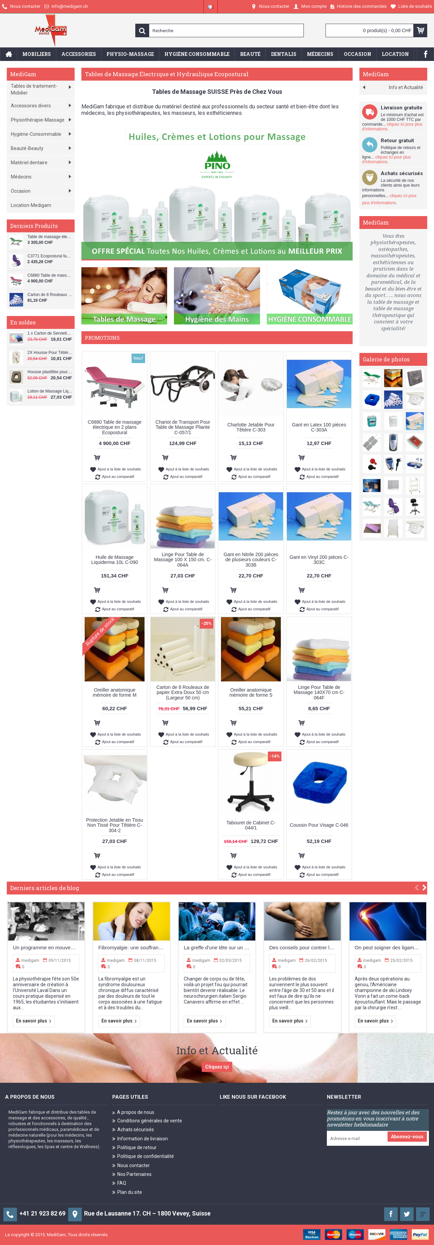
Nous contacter (131, 1166)
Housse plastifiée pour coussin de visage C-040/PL (50, 372)
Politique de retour (134, 1148)
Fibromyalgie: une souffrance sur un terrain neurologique (131, 947)
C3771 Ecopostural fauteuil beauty (50, 256)
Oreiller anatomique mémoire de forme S (251, 692)
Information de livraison (140, 1139)
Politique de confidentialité (143, 1157)
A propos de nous (133, 1113)
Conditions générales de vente (147, 1121)
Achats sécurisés (133, 1130)
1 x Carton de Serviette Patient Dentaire (50, 333)
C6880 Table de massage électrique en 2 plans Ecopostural (50, 275)
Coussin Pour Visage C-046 (319, 825)
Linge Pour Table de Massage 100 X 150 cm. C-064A (183, 560)
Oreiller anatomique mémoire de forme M (115, 692)
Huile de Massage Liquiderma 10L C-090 (114, 559)
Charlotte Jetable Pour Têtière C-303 (250, 427)
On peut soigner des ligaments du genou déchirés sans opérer (388, 947)
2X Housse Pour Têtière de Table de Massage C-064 (50, 353)
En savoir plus (34, 1021)
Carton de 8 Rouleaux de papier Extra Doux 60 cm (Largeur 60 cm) (50, 295)
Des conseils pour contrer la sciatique (302, 947)
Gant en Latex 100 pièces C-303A (319, 427)
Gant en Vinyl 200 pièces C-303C (319, 559)
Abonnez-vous (407, 1136)
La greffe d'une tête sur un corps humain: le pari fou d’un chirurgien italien (217, 947)
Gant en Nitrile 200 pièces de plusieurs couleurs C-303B (251, 560)
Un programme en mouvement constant (46, 947)
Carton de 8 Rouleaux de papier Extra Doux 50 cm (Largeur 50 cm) (182, 692)
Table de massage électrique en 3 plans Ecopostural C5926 (50, 237)
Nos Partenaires (132, 1175)
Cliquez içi (217, 1067)
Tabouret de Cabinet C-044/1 (251, 825)
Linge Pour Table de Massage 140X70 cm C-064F (319, 692)
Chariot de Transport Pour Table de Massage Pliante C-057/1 (183, 427)
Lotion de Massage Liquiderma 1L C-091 (50, 391)
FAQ (119, 1183)
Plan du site (127, 1192)
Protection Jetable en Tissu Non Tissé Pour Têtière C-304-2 (114, 825)
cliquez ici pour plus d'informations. (386, 159)
